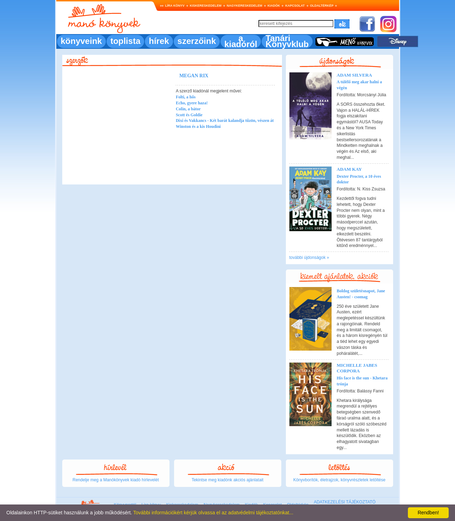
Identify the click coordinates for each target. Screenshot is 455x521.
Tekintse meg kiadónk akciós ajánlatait (227, 479)
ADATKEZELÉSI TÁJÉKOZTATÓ (345, 502)
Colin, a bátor (188, 108)
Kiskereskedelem (206, 5)
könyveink (81, 41)
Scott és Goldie (189, 114)
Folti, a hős (186, 97)
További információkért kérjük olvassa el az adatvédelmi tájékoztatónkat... (213, 512)
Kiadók (274, 5)
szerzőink (197, 41)
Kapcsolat (295, 5)
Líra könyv (175, 5)
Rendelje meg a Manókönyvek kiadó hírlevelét (115, 479)
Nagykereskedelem (244, 5)
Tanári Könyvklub (287, 41)
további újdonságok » (309, 257)
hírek (159, 41)
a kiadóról (240, 41)
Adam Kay (349, 169)
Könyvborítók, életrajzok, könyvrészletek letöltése (339, 479)
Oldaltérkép (322, 5)
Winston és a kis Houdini (198, 126)
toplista (125, 41)
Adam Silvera (354, 75)
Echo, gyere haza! (192, 102)
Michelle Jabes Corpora (357, 368)
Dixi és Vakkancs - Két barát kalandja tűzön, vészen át (225, 120)
